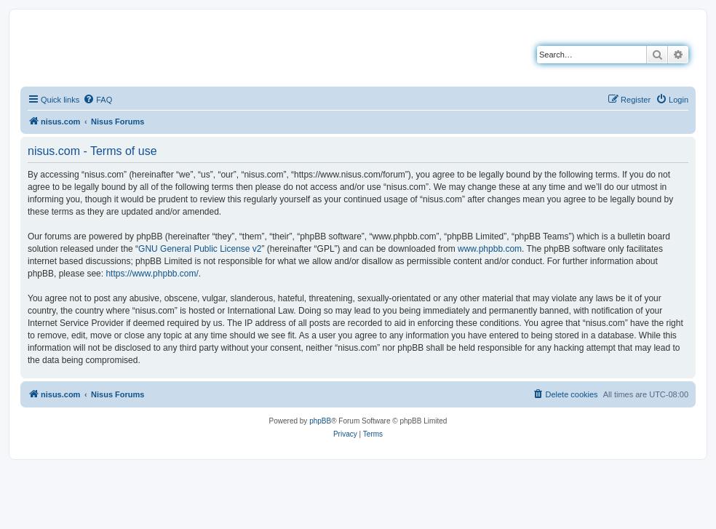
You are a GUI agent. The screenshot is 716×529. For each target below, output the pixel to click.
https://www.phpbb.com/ (152, 274)
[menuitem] (97, 99)
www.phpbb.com (490, 249)
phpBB (320, 421)
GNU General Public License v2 (199, 249)
